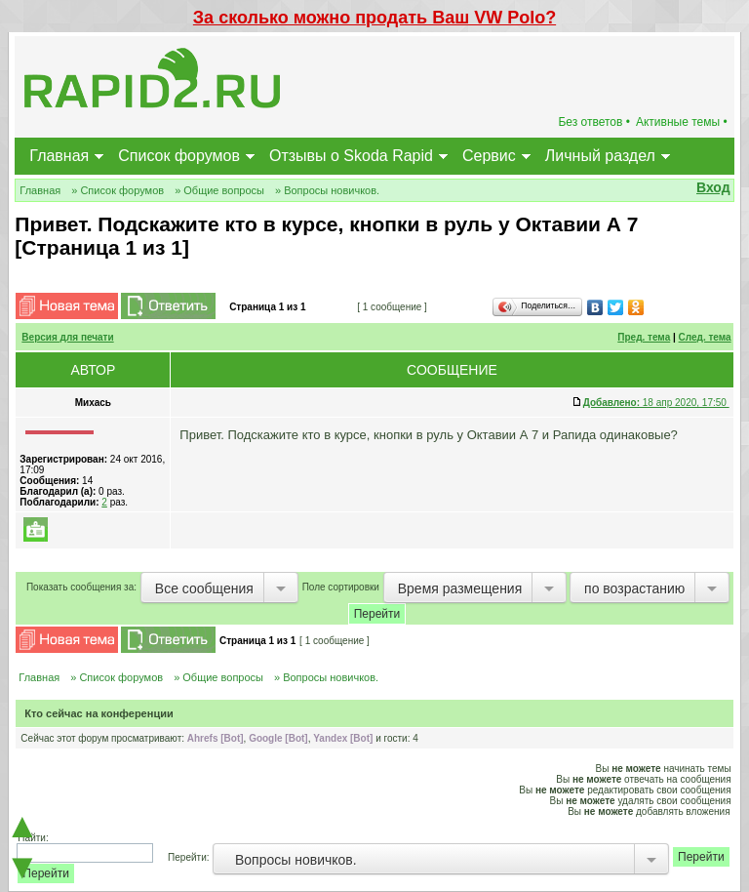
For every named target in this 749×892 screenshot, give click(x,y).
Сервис (489, 155)
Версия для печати (67, 337)
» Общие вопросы (219, 190)
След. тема (705, 337)
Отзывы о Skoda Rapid (351, 155)
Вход (713, 187)
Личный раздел (600, 155)
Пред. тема (643, 337)
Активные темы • (682, 122)
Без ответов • (594, 122)
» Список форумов (117, 190)
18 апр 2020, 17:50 (656, 402)
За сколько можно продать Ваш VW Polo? (374, 17)
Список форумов (179, 155)
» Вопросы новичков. (327, 190)
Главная (59, 155)
